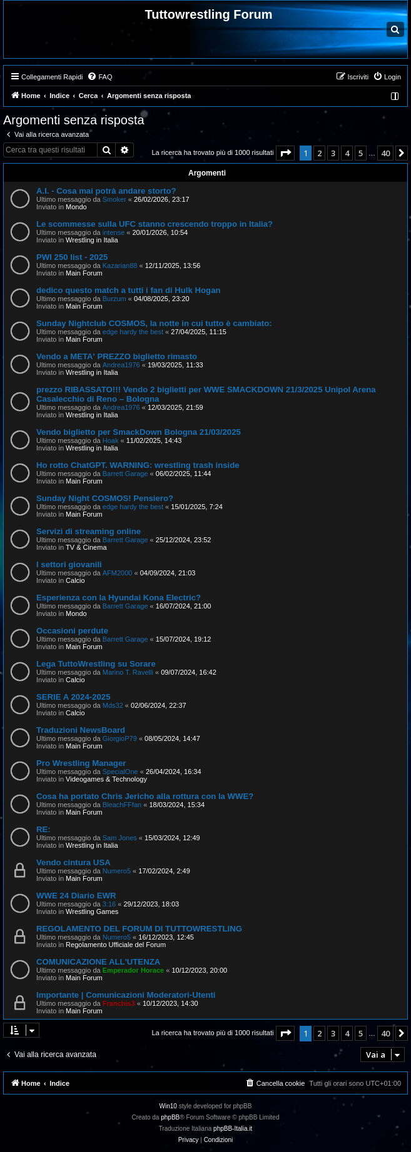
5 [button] (360, 153)
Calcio (75, 580)
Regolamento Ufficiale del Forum (116, 944)
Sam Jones (120, 838)
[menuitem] (99, 76)
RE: (43, 829)
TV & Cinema (86, 547)
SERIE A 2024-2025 (73, 697)
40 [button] (385, 153)
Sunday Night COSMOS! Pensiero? (104, 498)
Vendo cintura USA (73, 862)
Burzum (114, 298)
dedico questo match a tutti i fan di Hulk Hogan (128, 290)
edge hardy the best (133, 331)
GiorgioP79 (120, 738)
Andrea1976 (121, 365)
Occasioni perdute (72, 630)
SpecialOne (120, 771)
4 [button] (347, 153)
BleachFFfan (122, 804)
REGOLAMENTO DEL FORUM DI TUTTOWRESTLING (139, 928)
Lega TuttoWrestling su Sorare (96, 663)
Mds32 (113, 705)
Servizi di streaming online (88, 531)
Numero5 (117, 871)
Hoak (111, 440)
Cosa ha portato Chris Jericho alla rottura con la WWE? (144, 796)
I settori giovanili (69, 564)
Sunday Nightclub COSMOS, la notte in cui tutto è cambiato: (154, 323)
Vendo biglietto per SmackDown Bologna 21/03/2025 (138, 432)
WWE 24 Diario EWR (76, 895)
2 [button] (319, 153)
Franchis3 (119, 1003)
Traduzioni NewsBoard (80, 730)
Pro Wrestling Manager (81, 763)
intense (113, 232)
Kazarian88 (120, 265)
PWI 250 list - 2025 (72, 257)
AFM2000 (118, 573)
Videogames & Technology (106, 779)
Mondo (76, 207)
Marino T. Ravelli (128, 672)
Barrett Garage (125, 473)
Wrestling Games (92, 911)
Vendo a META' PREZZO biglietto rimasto (116, 356)
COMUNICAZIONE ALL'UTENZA (98, 961)
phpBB (170, 1117)
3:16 (109, 904)
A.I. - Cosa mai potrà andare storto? (106, 191)
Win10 (168, 1106)
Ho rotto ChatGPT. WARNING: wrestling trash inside (138, 465)
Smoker (114, 199)
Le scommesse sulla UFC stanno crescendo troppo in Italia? (154, 224)
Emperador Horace (133, 970)
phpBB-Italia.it (232, 1128)
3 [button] (333, 153)
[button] (285, 153)
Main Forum (84, 273)
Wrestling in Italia (92, 240)
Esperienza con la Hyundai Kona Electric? (118, 597)
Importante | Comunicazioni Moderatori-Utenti (126, 995)
